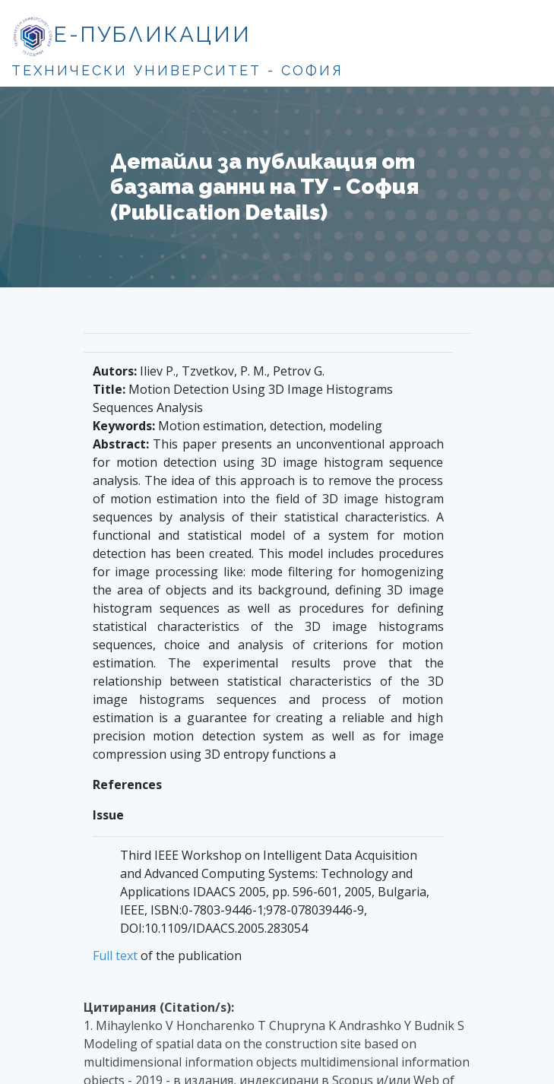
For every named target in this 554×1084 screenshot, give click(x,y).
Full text (115, 955)
